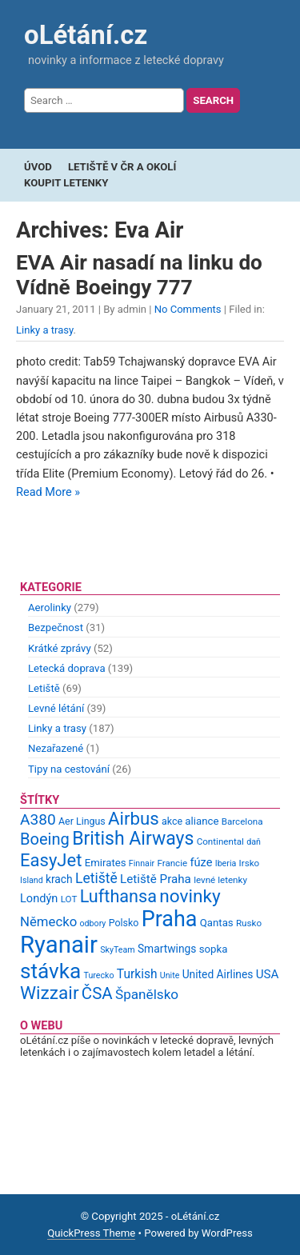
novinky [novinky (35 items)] (189, 896)
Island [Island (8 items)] (31, 880)
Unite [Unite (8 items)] (170, 975)
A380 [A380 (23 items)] (38, 819)
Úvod (38, 167)
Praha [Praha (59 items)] (170, 919)
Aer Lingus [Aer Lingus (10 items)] (82, 821)
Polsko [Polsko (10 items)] (124, 923)
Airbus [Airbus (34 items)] (133, 818)
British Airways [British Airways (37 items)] (133, 838)
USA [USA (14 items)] (267, 974)
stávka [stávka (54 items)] (50, 971)
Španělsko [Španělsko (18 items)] (146, 994)
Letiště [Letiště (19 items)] (96, 878)
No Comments (188, 309)
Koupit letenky (66, 183)
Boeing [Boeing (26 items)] (45, 839)
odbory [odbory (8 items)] (93, 923)
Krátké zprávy (59, 648)
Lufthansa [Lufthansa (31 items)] (118, 896)
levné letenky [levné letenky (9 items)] (220, 879)
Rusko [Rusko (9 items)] (249, 923)
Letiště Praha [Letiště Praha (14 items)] (155, 879)
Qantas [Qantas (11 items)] (217, 923)
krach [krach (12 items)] (59, 879)
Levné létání (56, 708)
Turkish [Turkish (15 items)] (137, 974)
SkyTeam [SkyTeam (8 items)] (117, 950)
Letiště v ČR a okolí (122, 167)
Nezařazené (55, 748)
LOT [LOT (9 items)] (69, 899)
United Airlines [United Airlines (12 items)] (218, 974)
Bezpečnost (55, 627)
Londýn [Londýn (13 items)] (39, 898)
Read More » (48, 492)
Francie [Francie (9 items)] (172, 863)
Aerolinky (49, 608)
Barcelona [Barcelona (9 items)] (242, 821)
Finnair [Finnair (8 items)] (141, 863)
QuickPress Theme (91, 1233)
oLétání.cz (85, 34)
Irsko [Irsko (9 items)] (249, 863)
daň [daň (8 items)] (253, 842)
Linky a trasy (45, 330)
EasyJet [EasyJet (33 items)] (51, 860)
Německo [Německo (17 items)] (48, 921)
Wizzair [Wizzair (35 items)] (49, 993)
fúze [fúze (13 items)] (201, 862)
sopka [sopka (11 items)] (213, 949)
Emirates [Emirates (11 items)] (105, 863)
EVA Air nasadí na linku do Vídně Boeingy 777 (139, 274)
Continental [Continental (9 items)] (220, 841)
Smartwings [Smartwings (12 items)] (167, 948)
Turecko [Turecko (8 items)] (99, 975)
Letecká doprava (67, 668)
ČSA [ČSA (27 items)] (97, 993)
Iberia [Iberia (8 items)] (226, 863)
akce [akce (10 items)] (172, 821)
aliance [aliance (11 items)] (201, 821)
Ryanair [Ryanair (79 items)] (59, 944)
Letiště (44, 688)
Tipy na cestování (69, 769)
